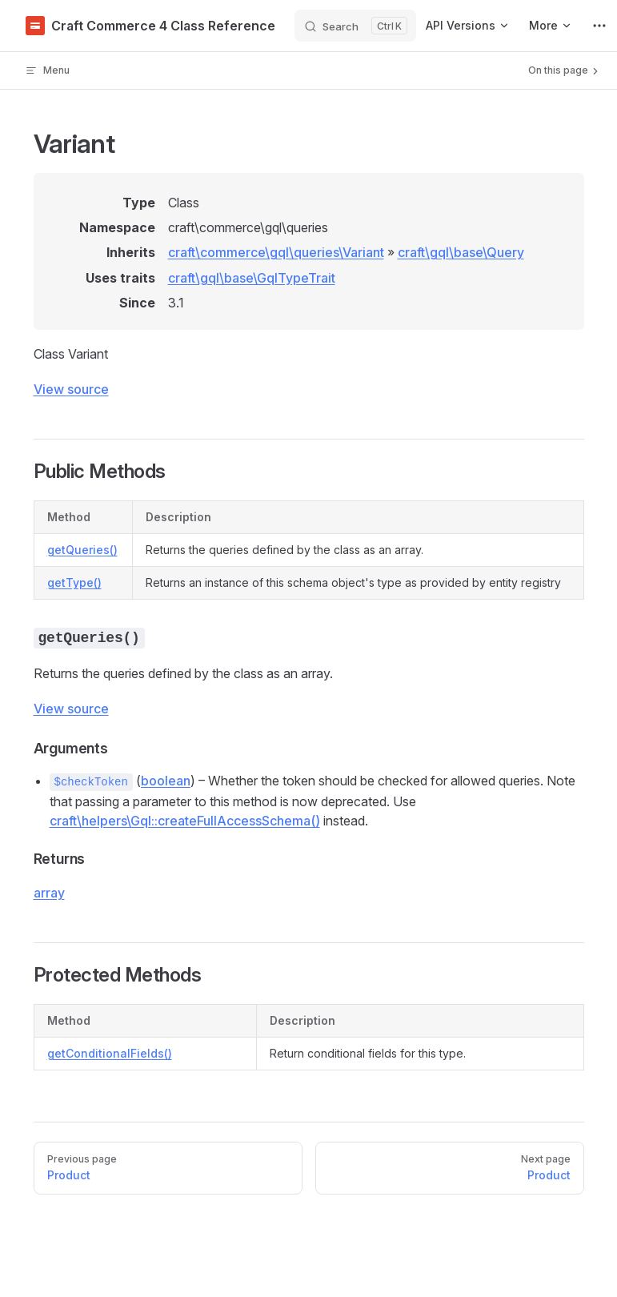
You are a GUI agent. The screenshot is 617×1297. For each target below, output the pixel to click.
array (49, 893)
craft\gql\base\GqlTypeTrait (251, 278)
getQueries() (82, 549)
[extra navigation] (599, 25)
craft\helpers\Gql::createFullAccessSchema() (185, 821)
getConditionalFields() (109, 1053)
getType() (74, 582)
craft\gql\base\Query (461, 252)
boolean (165, 781)
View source (71, 389)
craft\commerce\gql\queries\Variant (276, 252)
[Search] (355, 26)
